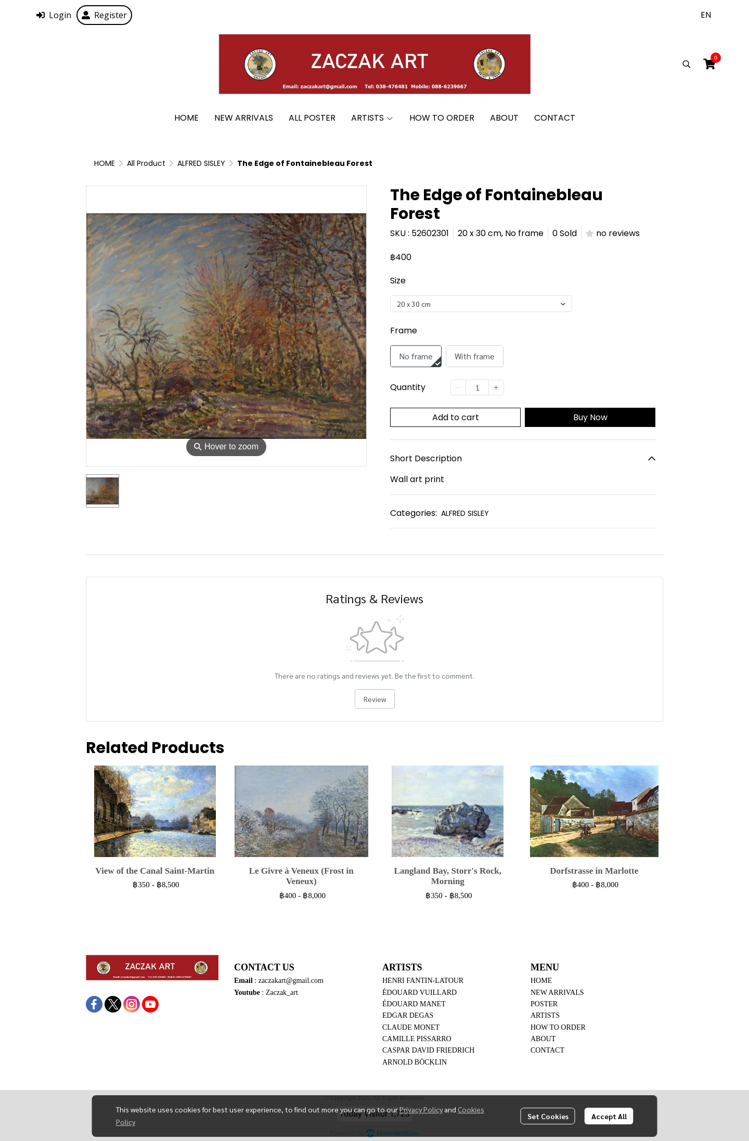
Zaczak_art (282, 992)
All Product (146, 163)
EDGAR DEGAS (407, 1015)
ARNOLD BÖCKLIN (414, 1062)
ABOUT (543, 1039)
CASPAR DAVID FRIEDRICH (428, 1050)
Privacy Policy (421, 1109)
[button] (706, 15)
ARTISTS (545, 1015)
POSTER (544, 1004)
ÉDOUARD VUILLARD (419, 992)
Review (375, 699)
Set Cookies (548, 1116)
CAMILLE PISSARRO (416, 1039)
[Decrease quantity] (458, 387)
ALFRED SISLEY (201, 163)
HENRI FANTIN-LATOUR (422, 980)
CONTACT (547, 1050)
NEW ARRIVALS (557, 992)
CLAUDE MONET (411, 1027)
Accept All (609, 1116)
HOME (104, 163)
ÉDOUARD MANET (414, 1004)
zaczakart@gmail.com (291, 980)
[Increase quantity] (496, 387)
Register (104, 15)
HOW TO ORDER (558, 1027)
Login (53, 15)
